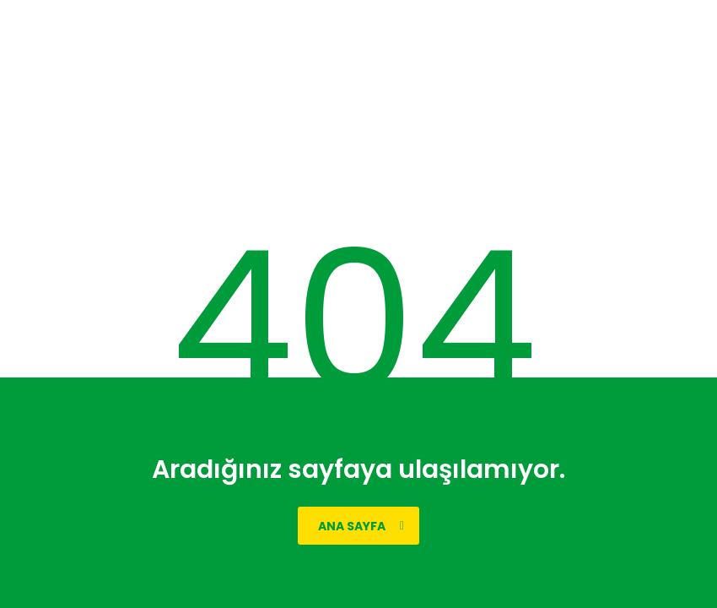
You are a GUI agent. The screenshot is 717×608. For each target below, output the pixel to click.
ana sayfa (361, 526)
